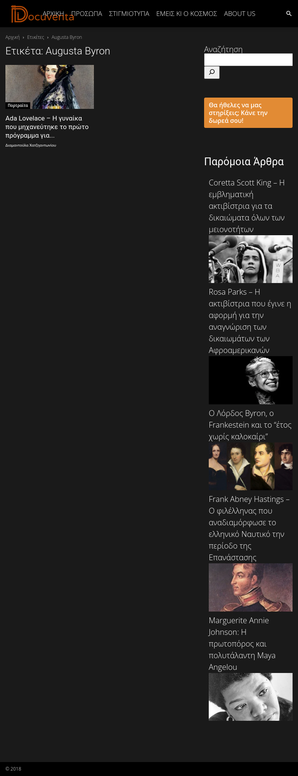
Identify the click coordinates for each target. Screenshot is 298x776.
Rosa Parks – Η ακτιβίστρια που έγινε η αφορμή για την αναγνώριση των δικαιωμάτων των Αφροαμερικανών (251, 345)
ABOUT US (239, 13)
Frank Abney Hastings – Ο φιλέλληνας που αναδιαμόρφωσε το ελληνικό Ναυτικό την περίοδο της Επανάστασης (251, 552)
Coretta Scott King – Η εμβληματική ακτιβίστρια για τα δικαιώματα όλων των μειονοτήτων (251, 230)
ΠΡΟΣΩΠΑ (86, 13)
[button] (288, 13)
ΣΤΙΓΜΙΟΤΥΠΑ (129, 13)
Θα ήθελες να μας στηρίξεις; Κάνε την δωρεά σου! (238, 113)
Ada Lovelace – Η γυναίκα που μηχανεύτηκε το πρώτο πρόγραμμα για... (46, 126)
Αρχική (53, 13)
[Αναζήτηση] (212, 72)
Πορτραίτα (18, 105)
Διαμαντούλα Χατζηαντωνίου (30, 145)
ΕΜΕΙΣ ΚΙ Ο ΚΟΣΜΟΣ (186, 13)
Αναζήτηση (223, 49)
